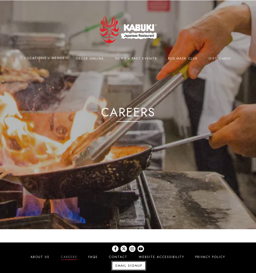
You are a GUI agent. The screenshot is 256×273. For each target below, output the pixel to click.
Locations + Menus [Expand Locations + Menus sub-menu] (45, 57)
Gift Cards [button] (220, 58)
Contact (118, 256)
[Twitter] (123, 248)
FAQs (93, 256)
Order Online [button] (90, 58)
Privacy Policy (210, 256)
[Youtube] (141, 248)
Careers (69, 256)
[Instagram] (132, 248)
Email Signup (129, 265)
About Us (40, 256)
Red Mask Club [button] (183, 58)
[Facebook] (115, 248)
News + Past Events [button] (136, 58)
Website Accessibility (161, 256)
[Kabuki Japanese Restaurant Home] (128, 29)
